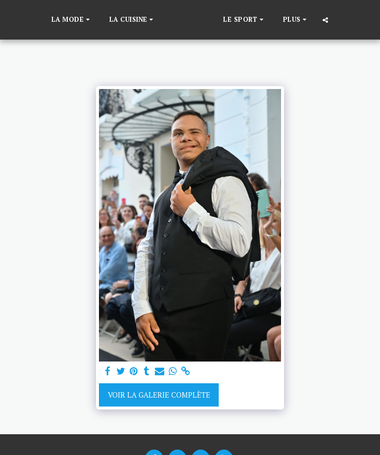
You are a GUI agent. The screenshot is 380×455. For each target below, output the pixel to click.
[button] (56, 20)
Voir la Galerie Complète (159, 395)
